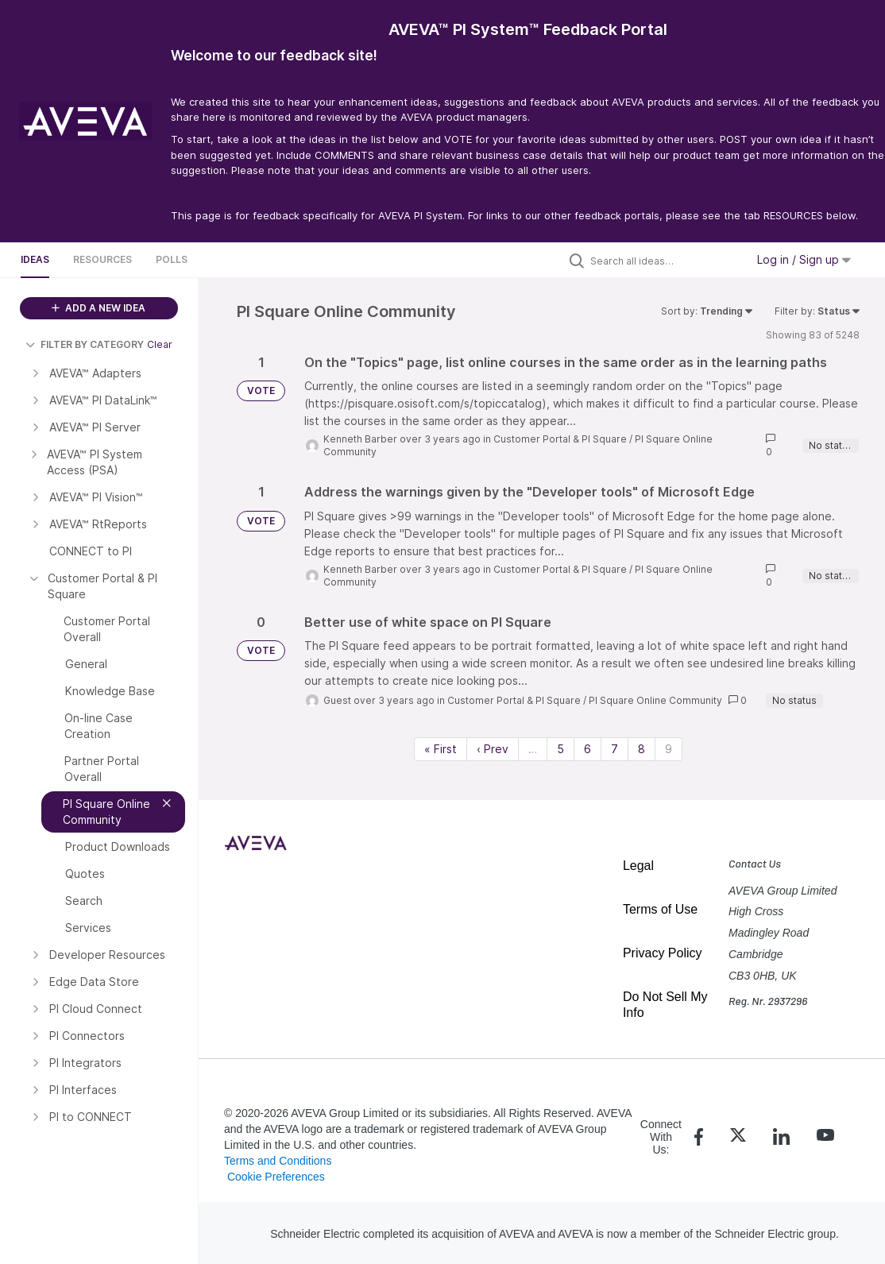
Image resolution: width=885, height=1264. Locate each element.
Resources (102, 259)
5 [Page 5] (560, 749)
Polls (171, 259)
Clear (159, 344)
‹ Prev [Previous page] (492, 749)
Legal (638, 865)
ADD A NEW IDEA (98, 308)
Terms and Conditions (277, 1160)
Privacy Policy (662, 953)
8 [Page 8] (641, 749)
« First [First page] (440, 749)
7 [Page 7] (614, 749)
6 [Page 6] (587, 749)
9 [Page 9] (668, 749)
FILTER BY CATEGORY (84, 344)
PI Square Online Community (655, 700)
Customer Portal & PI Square (560, 439)
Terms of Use (660, 909)
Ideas (35, 259)
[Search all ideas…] (664, 260)
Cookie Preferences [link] (276, 1176)
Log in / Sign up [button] (804, 259)
